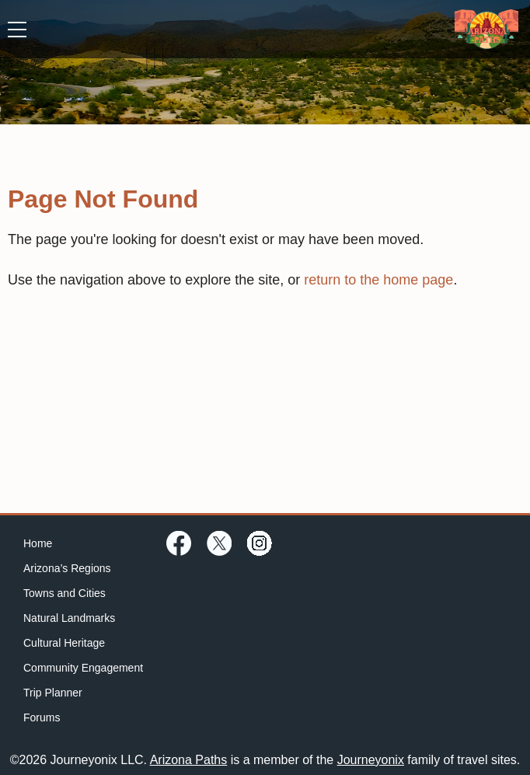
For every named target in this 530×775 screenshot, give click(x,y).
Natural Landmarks (69, 618)
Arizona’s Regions (67, 568)
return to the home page (378, 280)
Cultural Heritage (64, 643)
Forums (41, 717)
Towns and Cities (64, 593)
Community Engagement (83, 668)
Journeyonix (370, 759)
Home (37, 543)
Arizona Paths (189, 759)
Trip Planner (52, 692)
